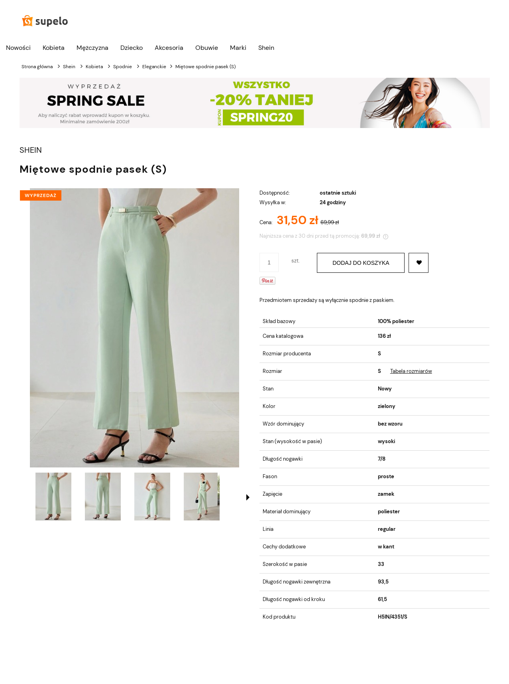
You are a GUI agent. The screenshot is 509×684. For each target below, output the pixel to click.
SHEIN (31, 150)
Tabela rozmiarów (411, 371)
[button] (248, 497)
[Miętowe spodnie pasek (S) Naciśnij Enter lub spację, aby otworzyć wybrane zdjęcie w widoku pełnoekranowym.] (134, 327)
